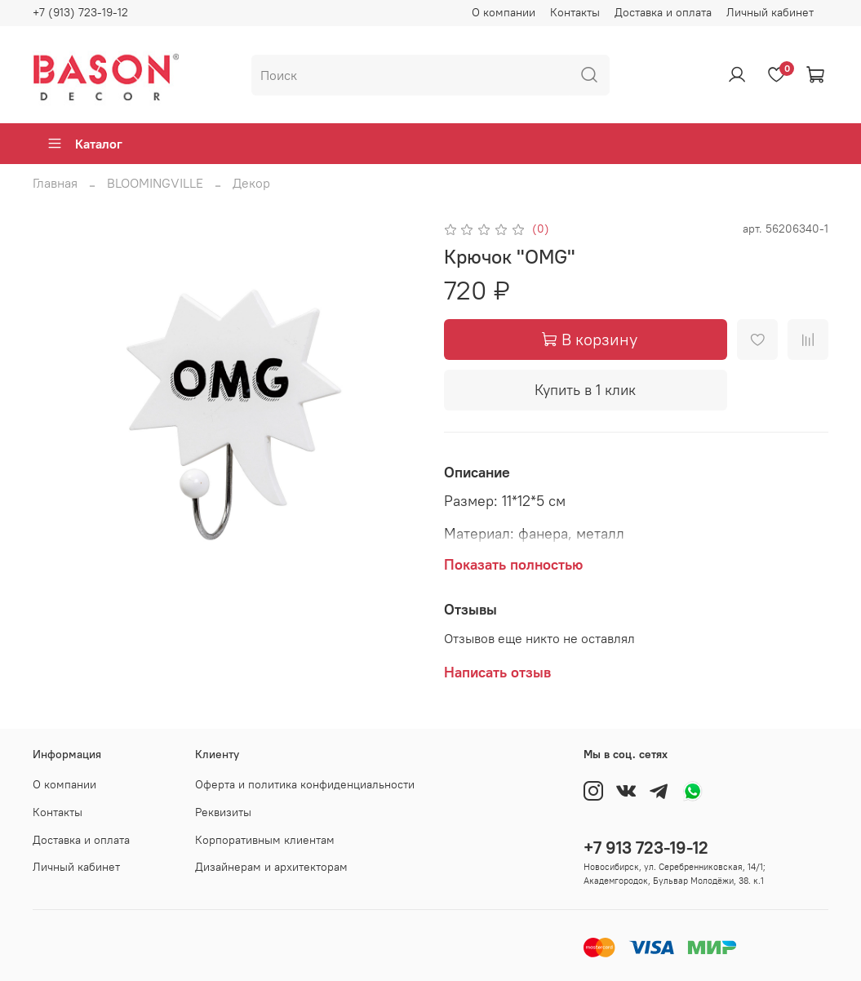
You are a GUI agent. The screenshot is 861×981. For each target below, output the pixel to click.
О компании (503, 12)
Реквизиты (223, 812)
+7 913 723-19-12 (646, 848)
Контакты (575, 12)
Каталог (84, 143)
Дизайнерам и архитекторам (271, 866)
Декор (251, 183)
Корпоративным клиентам (265, 839)
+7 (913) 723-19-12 (80, 12)
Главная (55, 183)
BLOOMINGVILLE (155, 183)
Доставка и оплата (663, 12)
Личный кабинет (770, 12)
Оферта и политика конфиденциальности (305, 784)
